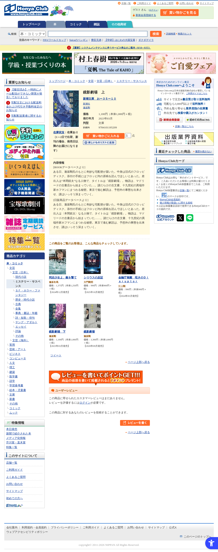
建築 (12, 372)
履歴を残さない (203, 151)
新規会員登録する (146, 15)
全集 (18, 308)
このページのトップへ (197, 536)
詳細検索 (170, 33)
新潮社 (86, 103)
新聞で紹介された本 (18, 433)
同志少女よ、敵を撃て (63, 277)
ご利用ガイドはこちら (196, 93)
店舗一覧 (126, 3)
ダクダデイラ (146, 40)
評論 (18, 331)
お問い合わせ (186, 3)
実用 (12, 344)
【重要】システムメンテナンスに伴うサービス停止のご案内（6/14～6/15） (111, 47)
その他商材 (118, 24)
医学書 (13, 376)
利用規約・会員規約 (34, 527)
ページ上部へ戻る (139, 362)
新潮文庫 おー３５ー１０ (99, 98)
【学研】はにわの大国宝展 (120, 40)
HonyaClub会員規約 (170, 199)
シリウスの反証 (93, 277)
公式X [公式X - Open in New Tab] (173, 527)
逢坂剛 (86, 107)
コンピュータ (17, 358)
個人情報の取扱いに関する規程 (176, 202)
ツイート (56, 355)
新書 (12, 399)
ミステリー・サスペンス (131, 81)
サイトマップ (207, 3)
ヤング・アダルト (26, 322)
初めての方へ (14, 498)
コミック (76, 24)
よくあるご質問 (165, 3)
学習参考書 (16, 385)
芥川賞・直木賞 (16, 442)
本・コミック (14, 263)
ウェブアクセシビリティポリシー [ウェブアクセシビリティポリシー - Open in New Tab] (27, 531)
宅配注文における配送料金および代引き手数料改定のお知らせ (24, 106)
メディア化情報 (16, 438)
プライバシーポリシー (65, 527)
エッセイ (20, 326)
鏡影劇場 (89, 331)
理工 (12, 367)
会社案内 (11, 527)
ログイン (153, 10)
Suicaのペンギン (78, 40)
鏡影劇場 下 (57, 331)
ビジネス (14, 354)
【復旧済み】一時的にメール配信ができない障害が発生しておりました (24, 93)
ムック (13, 412)
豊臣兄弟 (96, 40)
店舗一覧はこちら (184, 126)
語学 (12, 381)
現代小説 (20, 276)
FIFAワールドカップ (54, 40)
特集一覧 (11, 447)
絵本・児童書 (17, 390)
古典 (18, 304)
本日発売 (11, 429)
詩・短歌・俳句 (25, 317)
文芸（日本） (20, 272)
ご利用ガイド (144, 3)
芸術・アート (17, 349)
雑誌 (97, 24)
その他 (19, 335)
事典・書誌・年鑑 (26, 313)
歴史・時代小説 (25, 299)
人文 (12, 362)
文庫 (12, 394)
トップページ (31, 24)
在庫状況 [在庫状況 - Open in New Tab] (58, 132)
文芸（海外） (20, 340)
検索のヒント (185, 33)
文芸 (12, 268)
